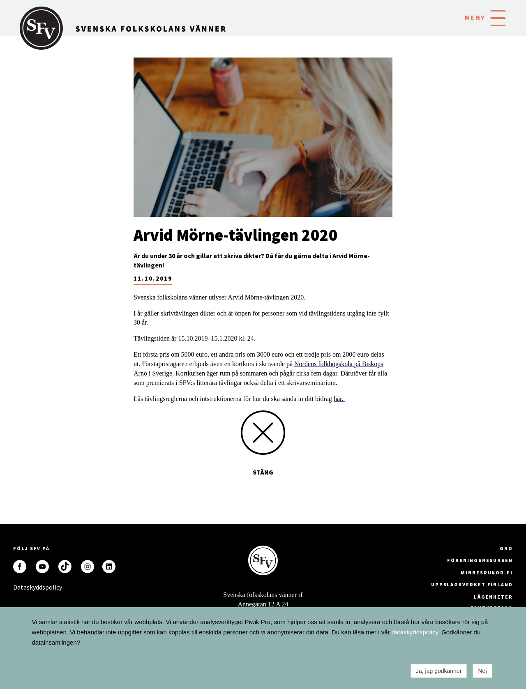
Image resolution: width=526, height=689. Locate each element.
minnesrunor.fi (487, 572)
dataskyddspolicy (415, 632)
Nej (482, 671)
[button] (498, 17)
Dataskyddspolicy (19, 587)
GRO (506, 548)
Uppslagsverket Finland (472, 584)
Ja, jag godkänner (438, 671)
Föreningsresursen (480, 560)
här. (339, 398)
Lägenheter (493, 597)
